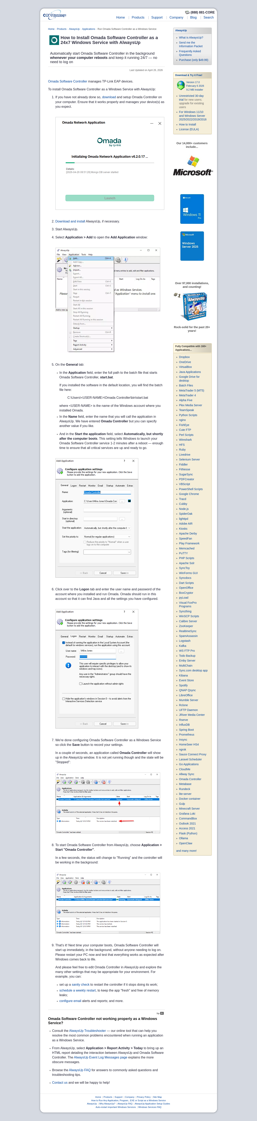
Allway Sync (186, 774)
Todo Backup (187, 655)
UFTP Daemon (188, 710)
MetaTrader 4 (187, 395)
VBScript (184, 484)
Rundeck (184, 789)
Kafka (182, 645)
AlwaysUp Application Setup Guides (152, 1103)
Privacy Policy (144, 1097)
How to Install (187, 124)
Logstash (184, 640)
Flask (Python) (188, 833)
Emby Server (187, 660)
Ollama (183, 838)
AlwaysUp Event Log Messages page (100, 1057)
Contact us (60, 1082)
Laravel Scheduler (190, 759)
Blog (193, 17)
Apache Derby (188, 533)
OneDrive (185, 362)
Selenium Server (189, 459)
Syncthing (185, 611)
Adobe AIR (185, 523)
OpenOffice (186, 587)
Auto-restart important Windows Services (116, 1107)
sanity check (80, 984)
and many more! (186, 850)
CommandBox (188, 818)
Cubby (183, 503)
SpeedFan (185, 538)
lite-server (185, 793)
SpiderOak (185, 513)
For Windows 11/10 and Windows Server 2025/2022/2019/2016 (192, 115)
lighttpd (183, 518)
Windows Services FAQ (149, 1107)
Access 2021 (187, 828)
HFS (182, 444)
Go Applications (189, 764)
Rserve (183, 719)
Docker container (189, 798)
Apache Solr (186, 563)
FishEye (184, 425)
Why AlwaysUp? (107, 1103)
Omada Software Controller (67, 81)
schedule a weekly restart (77, 990)
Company (176, 17)
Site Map (157, 1097)
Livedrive (184, 454)
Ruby (182, 449)
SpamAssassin (188, 636)
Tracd (182, 499)
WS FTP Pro (187, 650)
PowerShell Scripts (191, 489)
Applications (88, 29)
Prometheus (186, 734)
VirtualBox (185, 366)
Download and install (70, 221)
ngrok (182, 749)
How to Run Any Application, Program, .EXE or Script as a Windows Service (128, 1100)
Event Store (186, 680)
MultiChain (185, 665)
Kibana (183, 675)
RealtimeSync (187, 631)
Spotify (183, 685)
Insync (183, 739)
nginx (182, 420)
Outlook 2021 (187, 823)
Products (138, 17)
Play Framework (189, 543)
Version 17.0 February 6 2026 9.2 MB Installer (195, 86)
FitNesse (184, 469)
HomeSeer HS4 (189, 744)
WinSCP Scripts (189, 616)
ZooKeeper (186, 626)
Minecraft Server (189, 808)
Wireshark (185, 439)
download (109, 97)
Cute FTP (185, 429)
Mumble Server (188, 700)
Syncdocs (185, 577)
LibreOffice (185, 695)
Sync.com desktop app (193, 670)
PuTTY (183, 553)
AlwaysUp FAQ (80, 1070)
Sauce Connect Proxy (192, 754)
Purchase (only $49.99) (193, 60)
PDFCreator (186, 479)
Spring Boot (186, 729)
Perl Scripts (186, 434)
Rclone (183, 705)
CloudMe (184, 769)
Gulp (182, 803)
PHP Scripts (186, 558)
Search (209, 17)
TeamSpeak (186, 410)
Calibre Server (188, 621)
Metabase (185, 784)
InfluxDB (184, 724)
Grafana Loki (187, 813)
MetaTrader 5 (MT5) (191, 390)
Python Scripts (188, 415)
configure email (70, 1001)
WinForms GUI (188, 573)
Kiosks (183, 528)
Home (120, 17)
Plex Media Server (190, 405)
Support (157, 17)
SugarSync (186, 474)
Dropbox (184, 357)
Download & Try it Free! (188, 75)
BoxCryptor (186, 592)
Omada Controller (190, 779)
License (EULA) (189, 129)
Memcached (186, 548)
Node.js (183, 508)
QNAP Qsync (187, 690)
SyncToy (184, 568)
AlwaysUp (74, 29)
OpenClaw (185, 843)
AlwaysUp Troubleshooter (87, 1030)
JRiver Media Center (192, 714)
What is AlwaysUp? (191, 37)
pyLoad (183, 597)
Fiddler (183, 464)
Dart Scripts (186, 583)
